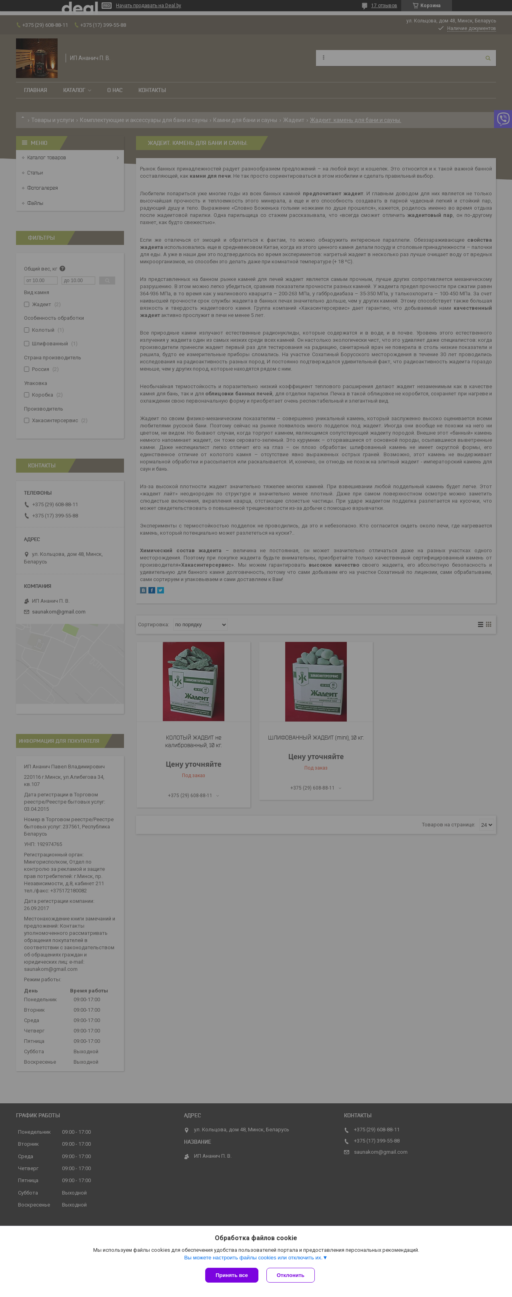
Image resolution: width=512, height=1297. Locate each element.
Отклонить (290, 1275)
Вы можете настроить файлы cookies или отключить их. (253, 1258)
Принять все (232, 1275)
